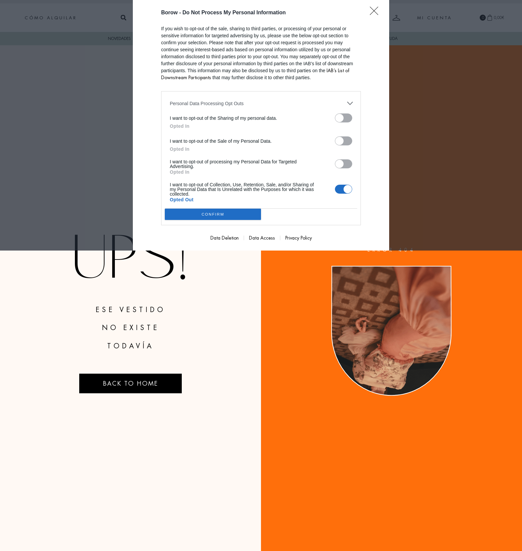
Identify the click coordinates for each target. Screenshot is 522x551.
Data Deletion (224, 238)
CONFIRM (212, 214)
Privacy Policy (298, 238)
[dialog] (261, 125)
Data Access (262, 238)
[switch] (343, 117)
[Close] (376, 13)
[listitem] (261, 103)
